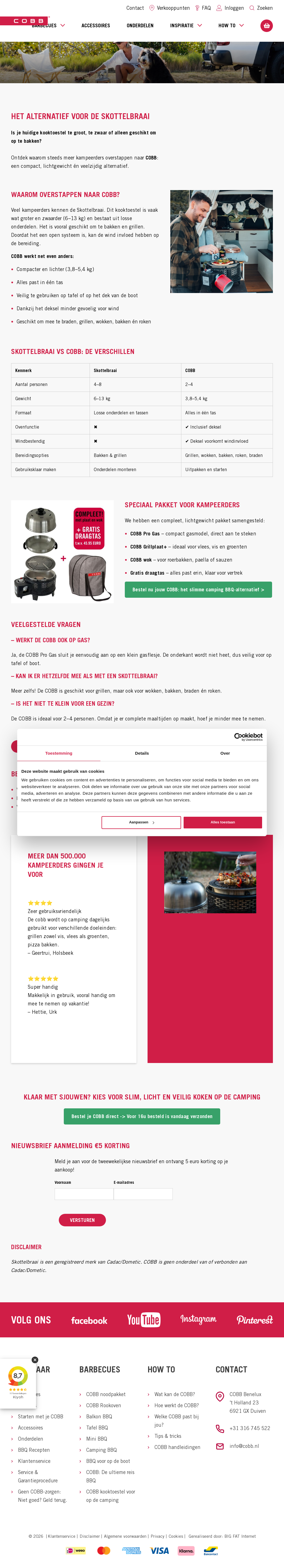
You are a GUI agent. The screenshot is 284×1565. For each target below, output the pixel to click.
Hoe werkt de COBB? (176, 1405)
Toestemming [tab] (58, 753)
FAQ (203, 8)
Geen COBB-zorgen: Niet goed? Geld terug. (42, 1496)
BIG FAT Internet (240, 1536)
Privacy (157, 1536)
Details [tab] (142, 753)
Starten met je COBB (40, 1416)
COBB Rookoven (103, 1405)
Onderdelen (140, 25)
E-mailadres (124, 1182)
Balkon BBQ (99, 1416)
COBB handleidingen (177, 1447)
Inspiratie (186, 25)
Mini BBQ (96, 1439)
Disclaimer (90, 1536)
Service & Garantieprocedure (38, 1476)
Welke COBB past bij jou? (176, 1421)
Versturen (82, 1220)
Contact (135, 8)
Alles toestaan (223, 822)
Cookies (176, 1536)
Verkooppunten (169, 8)
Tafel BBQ (97, 1428)
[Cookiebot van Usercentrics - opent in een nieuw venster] (238, 737)
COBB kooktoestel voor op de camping (110, 1496)
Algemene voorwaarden (125, 1536)
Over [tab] (225, 753)
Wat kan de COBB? (174, 1394)
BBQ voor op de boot (108, 1461)
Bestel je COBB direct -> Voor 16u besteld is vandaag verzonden (142, 1116)
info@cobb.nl (244, 1446)
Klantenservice (34, 1461)
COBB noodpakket (106, 1394)
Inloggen (230, 8)
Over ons (27, 1405)
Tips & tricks (167, 1436)
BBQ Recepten (34, 1450)
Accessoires (96, 25)
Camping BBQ (101, 1450)
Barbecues (48, 25)
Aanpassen (141, 822)
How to (231, 25)
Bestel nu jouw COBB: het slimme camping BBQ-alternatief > (198, 589)
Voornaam (63, 1182)
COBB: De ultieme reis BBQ (110, 1476)
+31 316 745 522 (250, 1428)
